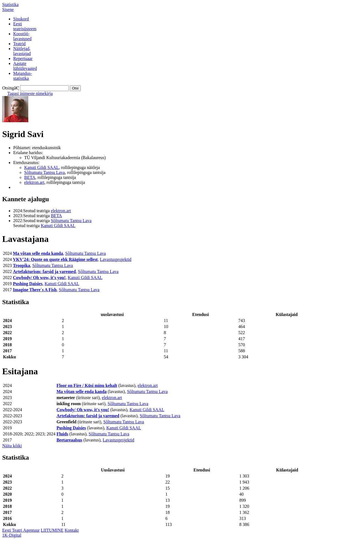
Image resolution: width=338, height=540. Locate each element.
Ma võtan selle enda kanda (38, 253)
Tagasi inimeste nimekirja (30, 93)
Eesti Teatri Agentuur (21, 530)
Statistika (10, 4)
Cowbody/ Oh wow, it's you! (39, 277)
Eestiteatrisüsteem (24, 26)
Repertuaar (22, 58)
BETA (29, 177)
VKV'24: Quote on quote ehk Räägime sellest (55, 259)
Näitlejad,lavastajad (22, 51)
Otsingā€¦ (10, 88)
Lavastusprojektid (115, 259)
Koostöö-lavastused (22, 36)
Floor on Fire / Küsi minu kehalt (87, 385)
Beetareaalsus (69, 440)
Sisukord (21, 19)
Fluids (62, 434)
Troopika (21, 265)
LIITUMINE (52, 530)
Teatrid (19, 43)
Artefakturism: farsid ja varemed (44, 271)
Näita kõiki (12, 445)
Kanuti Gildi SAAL (41, 167)
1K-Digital (11, 535)
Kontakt (72, 530)
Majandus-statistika (22, 76)
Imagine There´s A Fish (35, 289)
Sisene (8, 9)
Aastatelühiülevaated (25, 66)
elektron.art (34, 182)
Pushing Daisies (27, 283)
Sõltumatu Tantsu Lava (44, 172)
